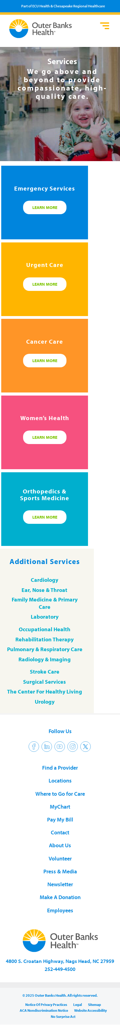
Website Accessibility (90, 1010)
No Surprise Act (63, 1016)
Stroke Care (44, 671)
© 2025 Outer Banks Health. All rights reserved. (60, 995)
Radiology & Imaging (44, 659)
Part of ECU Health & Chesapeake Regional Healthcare (63, 6)
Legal (77, 1004)
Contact (60, 832)
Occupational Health (44, 629)
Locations (60, 780)
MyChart (60, 806)
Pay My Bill (60, 819)
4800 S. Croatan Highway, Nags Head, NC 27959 (60, 961)
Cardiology (44, 579)
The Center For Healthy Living (44, 691)
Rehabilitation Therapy (44, 639)
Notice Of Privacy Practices (46, 1004)
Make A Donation (60, 897)
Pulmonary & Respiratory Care (44, 649)
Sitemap (94, 1004)
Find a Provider (60, 767)
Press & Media (60, 871)
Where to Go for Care (60, 793)
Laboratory (44, 616)
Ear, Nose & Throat (44, 589)
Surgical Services (44, 681)
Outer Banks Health (51, 28)
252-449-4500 (60, 969)
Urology (44, 701)
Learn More (44, 207)
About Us (60, 845)
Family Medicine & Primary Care (45, 603)
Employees (60, 910)
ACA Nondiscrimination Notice (44, 1010)
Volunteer (60, 858)
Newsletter (60, 884)
